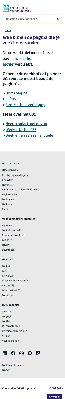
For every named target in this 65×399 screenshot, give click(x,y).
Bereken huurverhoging (25, 105)
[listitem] (5, 353)
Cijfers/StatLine (10, 170)
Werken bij (8, 286)
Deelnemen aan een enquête (29, 136)
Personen (7, 240)
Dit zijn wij (8, 276)
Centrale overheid (11, 230)
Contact (6, 266)
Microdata (7, 185)
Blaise (5, 209)
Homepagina (16, 93)
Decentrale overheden (14, 235)
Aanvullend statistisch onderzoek (19, 190)
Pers (4, 271)
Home (8, 30)
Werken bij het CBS (21, 130)
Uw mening (54, 397)
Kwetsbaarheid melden (14, 331)
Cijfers (11, 99)
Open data (7, 180)
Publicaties (8, 199)
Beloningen (8, 250)
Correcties (7, 295)
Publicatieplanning (12, 365)
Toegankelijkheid (11, 326)
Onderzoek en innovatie (15, 281)
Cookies (6, 321)
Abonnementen (10, 341)
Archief (6, 336)
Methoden (7, 204)
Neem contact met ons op (26, 124)
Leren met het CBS (11, 290)
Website (6, 312)
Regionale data (10, 195)
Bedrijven (7, 226)
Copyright (7, 317)
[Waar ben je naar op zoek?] (32, 19)
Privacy (6, 245)
